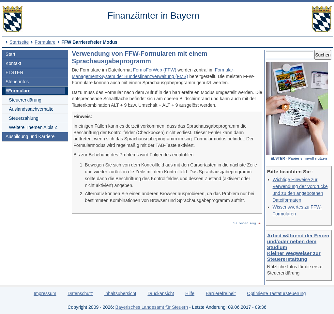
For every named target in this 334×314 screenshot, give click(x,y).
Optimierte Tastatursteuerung (276, 293)
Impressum (45, 293)
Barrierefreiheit (221, 293)
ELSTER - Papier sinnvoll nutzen (299, 158)
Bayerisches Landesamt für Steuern (151, 307)
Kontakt (13, 63)
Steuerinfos (17, 81)
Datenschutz (80, 293)
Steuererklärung (25, 99)
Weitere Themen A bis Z (33, 127)
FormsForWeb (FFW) (154, 69)
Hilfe (189, 293)
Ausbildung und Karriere (30, 136)
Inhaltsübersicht (120, 293)
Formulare (45, 42)
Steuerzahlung (23, 118)
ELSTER (14, 72)
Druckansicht (160, 293)
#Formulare (18, 90)
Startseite (19, 42)
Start (10, 54)
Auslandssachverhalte (31, 109)
